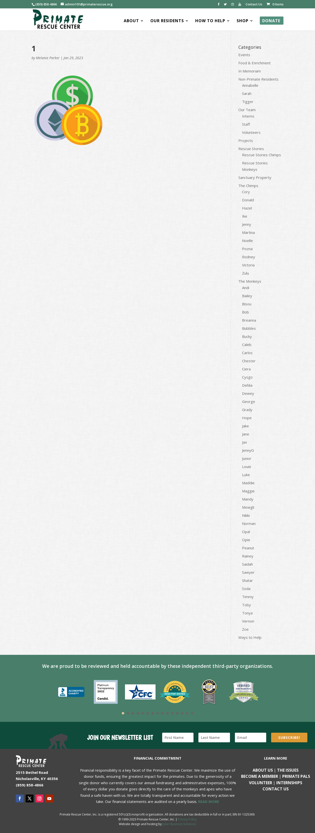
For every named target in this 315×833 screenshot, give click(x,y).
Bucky (247, 336)
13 (182, 713)
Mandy (247, 499)
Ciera (246, 368)
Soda (246, 588)
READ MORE (208, 801)
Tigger (247, 101)
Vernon (248, 621)
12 (177, 713)
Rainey (247, 556)
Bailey (247, 295)
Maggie (248, 490)
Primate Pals (296, 776)
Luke (246, 474)
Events (244, 54)
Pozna (247, 248)
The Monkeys (249, 281)
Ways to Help (250, 637)
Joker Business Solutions (179, 824)
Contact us (275, 789)
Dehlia (247, 385)
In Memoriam (249, 71)
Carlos (247, 352)
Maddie (248, 482)
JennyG (248, 450)
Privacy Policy (187, 819)
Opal (246, 531)
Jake (245, 425)
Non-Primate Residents (258, 79)
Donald (248, 199)
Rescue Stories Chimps (261, 154)
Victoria (248, 264)
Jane (245, 434)
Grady (247, 409)
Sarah (246, 93)
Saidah (247, 564)
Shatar (247, 580)
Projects (245, 140)
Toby (246, 604)
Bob (245, 312)
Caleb (246, 344)
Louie (246, 466)
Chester (249, 360)
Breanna (249, 320)
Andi (245, 287)
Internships (289, 782)
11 (172, 713)
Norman (249, 523)
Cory (246, 191)
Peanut (248, 547)
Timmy (248, 596)
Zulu (245, 273)
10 (167, 713)
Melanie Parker (48, 57)
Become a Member (259, 776)
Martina (248, 232)
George (248, 401)
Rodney (248, 256)
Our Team (247, 109)
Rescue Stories (251, 148)
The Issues (287, 770)
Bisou (246, 303)
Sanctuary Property (254, 177)
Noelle (247, 240)
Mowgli (248, 507)
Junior (246, 458)
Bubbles (249, 328)
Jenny (246, 224)
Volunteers (251, 132)
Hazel (247, 208)
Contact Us (253, 4)
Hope (247, 417)
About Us (263, 770)
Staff (246, 124)
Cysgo (247, 377)
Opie (246, 539)
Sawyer (248, 572)
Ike (244, 216)
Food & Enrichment (254, 62)
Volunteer (260, 782)
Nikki (246, 515)
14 (187, 713)
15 (192, 713)
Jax (244, 442)
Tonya (247, 612)
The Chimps (248, 185)
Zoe (245, 629)
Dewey (248, 393)
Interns (248, 116)
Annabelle (250, 85)
